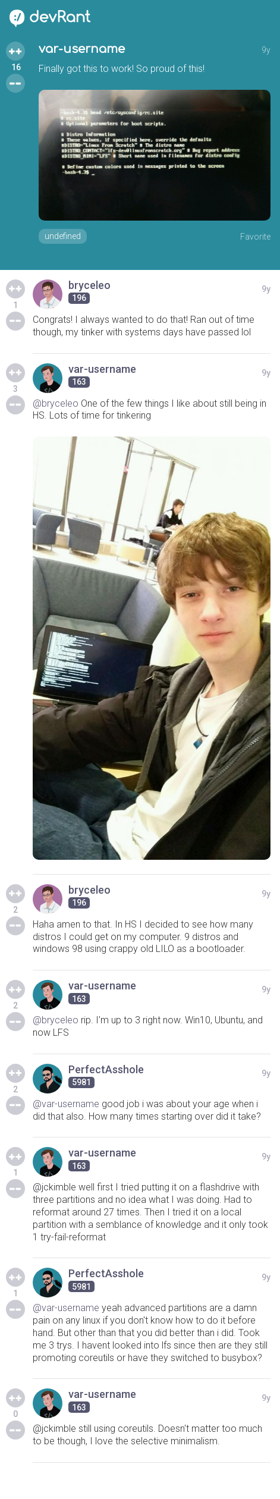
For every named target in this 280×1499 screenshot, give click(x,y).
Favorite (255, 236)
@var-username (66, 1104)
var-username (82, 49)
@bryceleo (55, 403)
